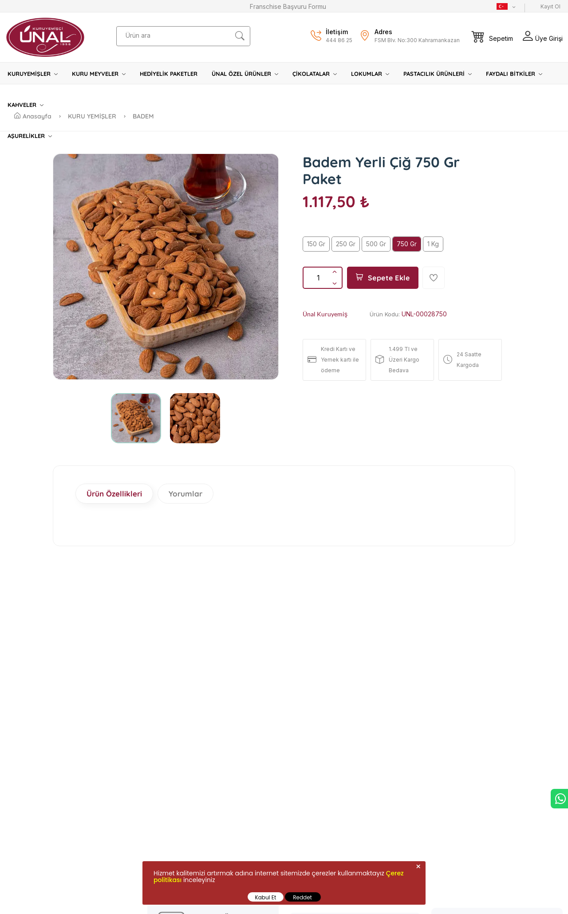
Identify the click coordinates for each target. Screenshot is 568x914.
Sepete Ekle (383, 277)
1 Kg (433, 244)
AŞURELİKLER (30, 135)
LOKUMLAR (370, 73)
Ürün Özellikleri (114, 493)
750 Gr (407, 244)
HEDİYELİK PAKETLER (168, 73)
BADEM (143, 116)
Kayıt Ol (550, 6)
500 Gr (376, 244)
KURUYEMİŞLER (33, 73)
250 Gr (345, 244)
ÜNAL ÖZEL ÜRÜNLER (245, 73)
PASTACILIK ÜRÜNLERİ (437, 73)
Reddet (302, 897)
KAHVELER (25, 104)
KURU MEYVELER (99, 73)
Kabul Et (265, 897)
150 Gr (316, 244)
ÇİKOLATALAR (314, 73)
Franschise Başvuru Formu (288, 6)
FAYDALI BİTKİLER (514, 73)
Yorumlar (185, 493)
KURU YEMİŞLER (93, 116)
